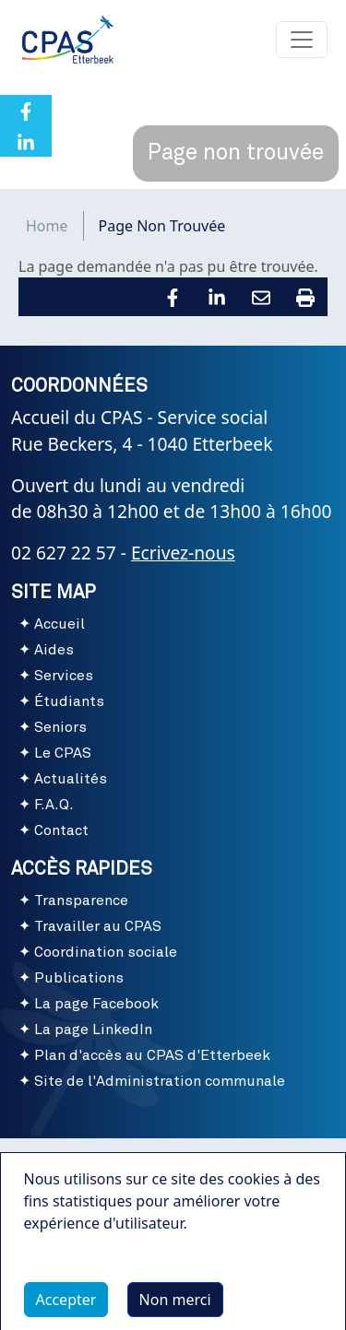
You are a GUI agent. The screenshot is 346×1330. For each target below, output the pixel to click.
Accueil (59, 624)
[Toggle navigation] (302, 39)
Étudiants (69, 701)
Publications (79, 978)
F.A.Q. (54, 804)
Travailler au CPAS (97, 926)
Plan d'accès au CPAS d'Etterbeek (152, 1055)
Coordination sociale (105, 952)
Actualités (70, 778)
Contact (61, 830)
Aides (54, 649)
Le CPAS (62, 753)
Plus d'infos (82, 1280)
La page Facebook (96, 1003)
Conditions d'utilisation (172, 1160)
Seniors (60, 727)
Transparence (81, 900)
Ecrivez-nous (183, 552)
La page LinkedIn (93, 1029)
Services (63, 675)
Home (47, 226)
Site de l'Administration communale (159, 1081)
